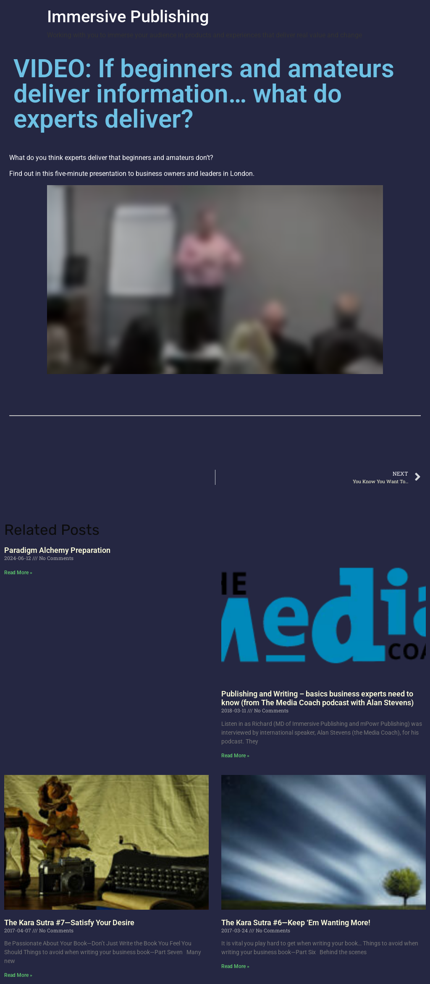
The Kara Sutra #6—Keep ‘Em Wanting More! (295, 922)
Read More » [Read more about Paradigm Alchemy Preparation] (18, 573)
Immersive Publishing (128, 16)
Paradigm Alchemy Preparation (57, 550)
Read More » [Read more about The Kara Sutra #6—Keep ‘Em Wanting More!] (235, 966)
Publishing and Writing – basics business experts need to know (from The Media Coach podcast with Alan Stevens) (317, 698)
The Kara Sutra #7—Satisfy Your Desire (69, 922)
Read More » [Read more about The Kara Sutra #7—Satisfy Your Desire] (18, 975)
